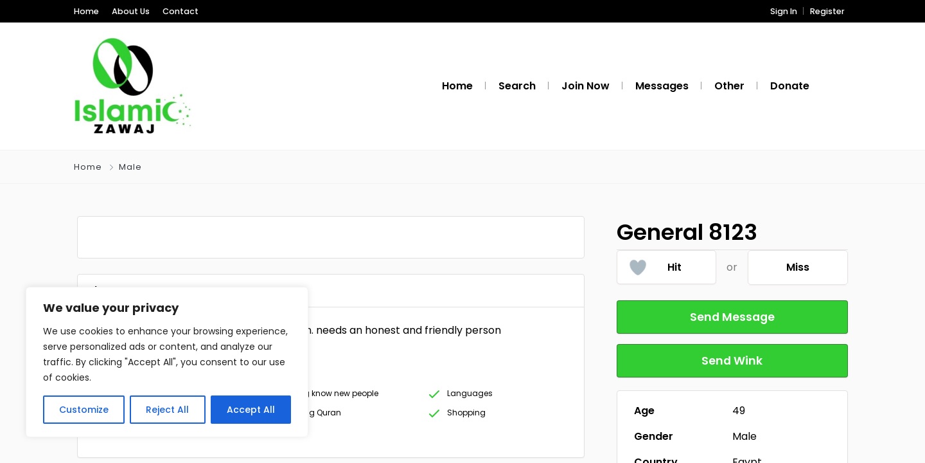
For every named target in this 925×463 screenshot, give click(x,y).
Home (86, 11)
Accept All (251, 409)
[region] (167, 362)
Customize (84, 409)
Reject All (167, 409)
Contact (180, 11)
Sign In (783, 11)
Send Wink (732, 360)
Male (130, 166)
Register (827, 11)
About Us (131, 11)
